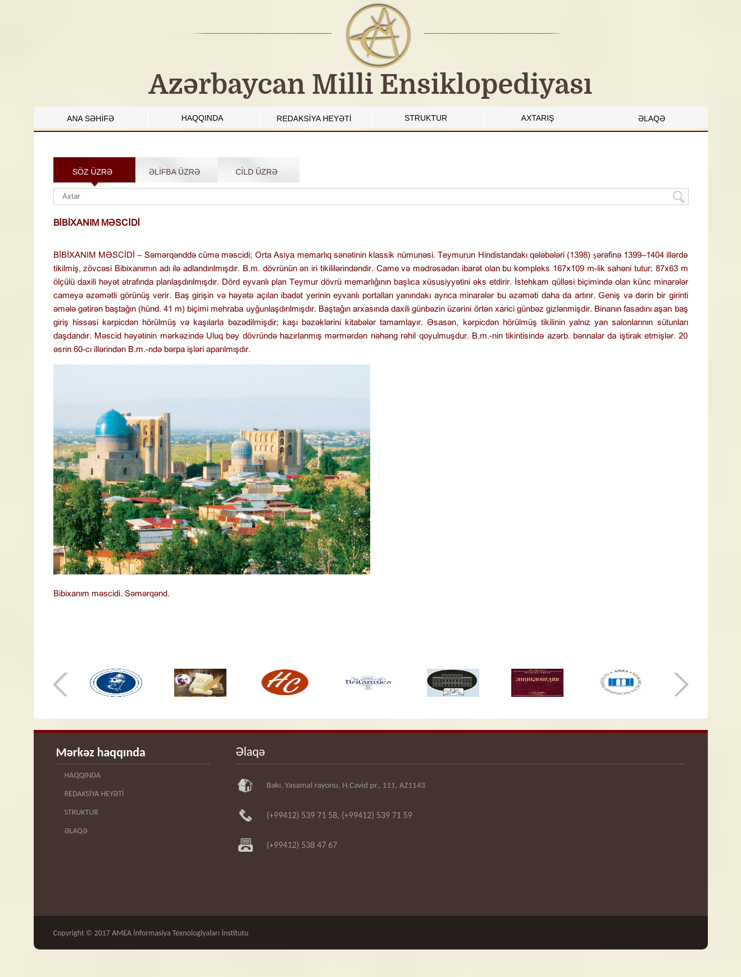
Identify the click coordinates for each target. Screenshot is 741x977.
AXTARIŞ (537, 117)
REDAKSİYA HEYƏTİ (313, 118)
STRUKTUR (425, 117)
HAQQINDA (202, 117)
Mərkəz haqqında (101, 752)
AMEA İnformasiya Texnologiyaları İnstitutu (180, 933)
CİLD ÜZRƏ (256, 171)
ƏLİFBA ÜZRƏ (174, 171)
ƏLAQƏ (651, 118)
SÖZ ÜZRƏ (92, 171)
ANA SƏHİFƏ (90, 118)
